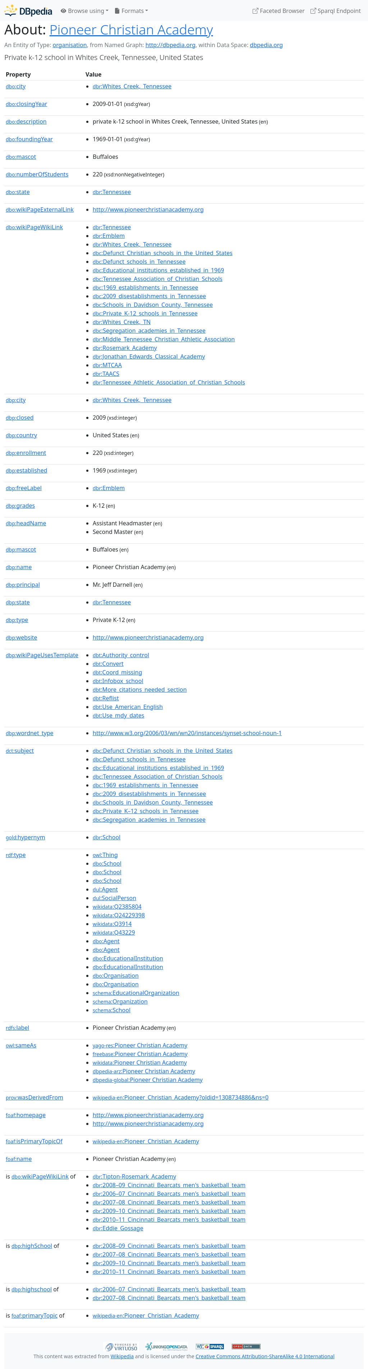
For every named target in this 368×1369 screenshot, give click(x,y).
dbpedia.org (266, 45)
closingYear (26, 104)
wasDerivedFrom (34, 1097)
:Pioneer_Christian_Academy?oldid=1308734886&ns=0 (180, 1097)
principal (23, 585)
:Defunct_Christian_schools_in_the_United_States (163, 253)
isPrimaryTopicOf (34, 1141)
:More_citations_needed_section (140, 689)
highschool (32, 1289)
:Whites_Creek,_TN (122, 322)
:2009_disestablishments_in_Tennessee (149, 296)
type (17, 620)
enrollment (26, 453)
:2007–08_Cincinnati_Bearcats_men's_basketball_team (169, 1202)
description (26, 121)
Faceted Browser (279, 11)
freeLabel (24, 488)
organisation (69, 45)
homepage (26, 1115)
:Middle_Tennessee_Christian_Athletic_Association (164, 339)
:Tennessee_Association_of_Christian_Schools (157, 279)
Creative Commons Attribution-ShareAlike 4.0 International (265, 1356)
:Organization (120, 1001)
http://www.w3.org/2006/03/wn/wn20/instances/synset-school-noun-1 (187, 733)
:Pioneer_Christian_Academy (146, 1141)
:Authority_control (121, 655)
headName (26, 523)
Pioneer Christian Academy (131, 29)
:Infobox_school (118, 681)
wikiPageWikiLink (34, 227)
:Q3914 (112, 924)
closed (20, 417)
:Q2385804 (117, 907)
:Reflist (106, 698)
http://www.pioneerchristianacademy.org (148, 209)
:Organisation (116, 975)
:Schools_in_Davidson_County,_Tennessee (153, 305)
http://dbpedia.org (171, 45)
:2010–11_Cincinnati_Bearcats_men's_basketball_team (169, 1219)
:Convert (108, 664)
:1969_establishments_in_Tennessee (145, 287)
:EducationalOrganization (136, 993)
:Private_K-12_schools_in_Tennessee (145, 313)
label (17, 1028)
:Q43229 (114, 932)
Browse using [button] (82, 11)
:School (106, 837)
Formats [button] (129, 11)
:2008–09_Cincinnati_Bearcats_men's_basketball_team (169, 1185)
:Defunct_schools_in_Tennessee (139, 262)
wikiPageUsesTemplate (42, 655)
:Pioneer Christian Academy (140, 1045)
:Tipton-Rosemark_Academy (134, 1176)
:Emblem (109, 236)
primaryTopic (35, 1315)
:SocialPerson (114, 898)
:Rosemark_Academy (125, 348)
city (16, 86)
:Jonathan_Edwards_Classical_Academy (149, 356)
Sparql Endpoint (335, 11)
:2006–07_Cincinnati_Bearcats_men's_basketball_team (169, 1194)
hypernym (25, 837)
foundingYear (29, 139)
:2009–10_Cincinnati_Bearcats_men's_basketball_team (169, 1211)
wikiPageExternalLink (40, 209)
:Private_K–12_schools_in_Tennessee (146, 811)
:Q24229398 (119, 915)
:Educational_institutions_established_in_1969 (158, 270)
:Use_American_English (128, 707)
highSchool (32, 1246)
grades (20, 506)
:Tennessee (112, 192)
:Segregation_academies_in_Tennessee (149, 331)
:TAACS (106, 374)
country (21, 435)
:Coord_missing (117, 672)
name (19, 567)
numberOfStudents (37, 174)
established (26, 470)
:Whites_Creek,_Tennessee (132, 86)
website (21, 637)
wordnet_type (30, 733)
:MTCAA (107, 365)
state (18, 192)
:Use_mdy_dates (118, 715)
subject (20, 751)
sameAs (21, 1045)
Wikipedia (122, 1356)
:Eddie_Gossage (118, 1228)
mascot (21, 157)
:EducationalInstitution (128, 958)
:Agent (105, 889)
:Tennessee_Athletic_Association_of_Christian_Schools (169, 382)
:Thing (105, 855)
